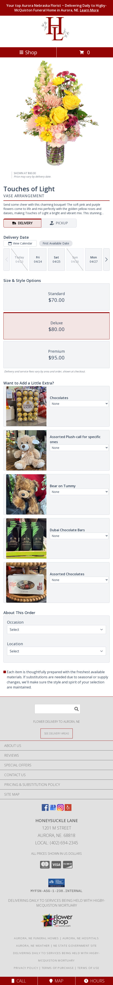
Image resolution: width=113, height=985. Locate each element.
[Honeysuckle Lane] (56, 41)
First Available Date (56, 243)
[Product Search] (57, 709)
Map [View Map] (56, 981)
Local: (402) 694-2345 (56, 843)
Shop (28, 52)
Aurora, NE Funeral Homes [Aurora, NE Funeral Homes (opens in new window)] (36, 938)
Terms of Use (88, 968)
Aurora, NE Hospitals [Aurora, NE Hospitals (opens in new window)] (81, 938)
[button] (56, 883)
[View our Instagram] (60, 809)
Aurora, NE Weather (33, 946)
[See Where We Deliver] (56, 733)
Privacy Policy (26, 968)
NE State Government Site (75, 946)
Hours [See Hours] (94, 981)
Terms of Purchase (58, 968)
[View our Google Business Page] (52, 809)
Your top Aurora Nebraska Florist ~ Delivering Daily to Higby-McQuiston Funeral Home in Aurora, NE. (56, 7)
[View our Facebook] (45, 809)
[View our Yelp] (68, 809)
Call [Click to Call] (19, 981)
